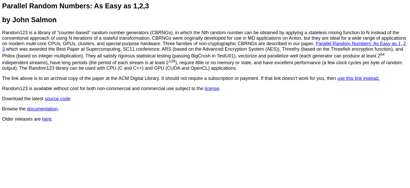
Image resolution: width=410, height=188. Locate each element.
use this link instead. (358, 78)
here (47, 119)
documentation (42, 108)
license (211, 88)
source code (57, 98)
